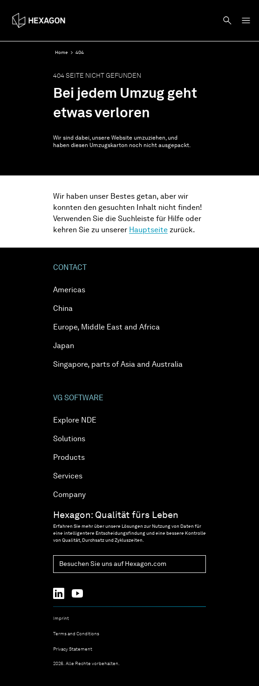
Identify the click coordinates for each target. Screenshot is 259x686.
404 (79, 52)
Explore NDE (74, 420)
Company (69, 495)
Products (69, 458)
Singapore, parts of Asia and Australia (118, 365)
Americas (69, 290)
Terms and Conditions (76, 634)
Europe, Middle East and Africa (106, 327)
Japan (63, 346)
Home (61, 52)
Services (67, 476)
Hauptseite (148, 230)
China (63, 309)
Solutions (69, 439)
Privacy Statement (72, 649)
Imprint (61, 618)
